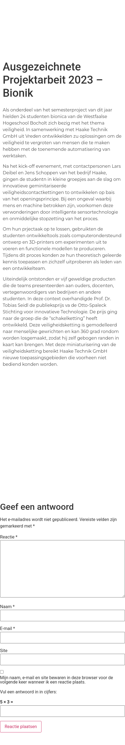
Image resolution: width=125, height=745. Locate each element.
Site (3, 651)
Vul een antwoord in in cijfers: (28, 692)
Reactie (8, 537)
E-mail (7, 628)
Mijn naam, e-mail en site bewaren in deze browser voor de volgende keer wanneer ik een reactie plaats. (56, 680)
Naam (7, 607)
